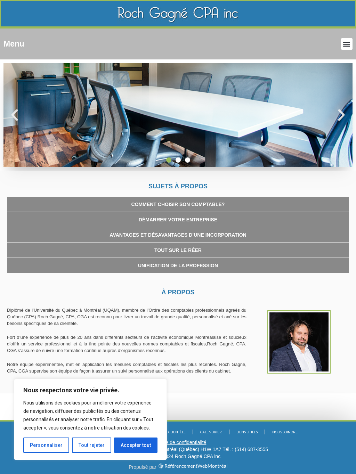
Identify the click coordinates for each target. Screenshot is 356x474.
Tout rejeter (92, 445)
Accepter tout (136, 445)
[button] (347, 44)
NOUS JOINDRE (285, 432)
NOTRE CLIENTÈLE (171, 432)
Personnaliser (46, 445)
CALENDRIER (211, 432)
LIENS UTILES (247, 432)
